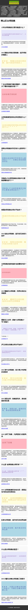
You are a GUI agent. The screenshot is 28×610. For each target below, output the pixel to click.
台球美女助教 (12, 13)
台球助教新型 (4, 142)
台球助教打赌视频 (5, 111)
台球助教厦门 (5, 11)
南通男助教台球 (5, 227)
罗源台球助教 (13, 6)
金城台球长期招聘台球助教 (14, 14)
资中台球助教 (4, 392)
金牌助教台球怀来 (5, 484)
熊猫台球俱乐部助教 (6, 78)
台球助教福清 (21, 11)
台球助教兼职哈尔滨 (6, 514)
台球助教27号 (4, 338)
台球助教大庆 (21, 7)
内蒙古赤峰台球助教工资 (7, 602)
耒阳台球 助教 (4, 428)
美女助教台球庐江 (5, 364)
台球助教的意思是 (5, 573)
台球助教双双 (13, 11)
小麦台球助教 (21, 13)
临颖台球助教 (20, 9)
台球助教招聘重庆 (22, 10)
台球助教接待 (4, 285)
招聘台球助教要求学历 (6, 172)
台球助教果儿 (11, 9)
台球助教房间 (16, 16)
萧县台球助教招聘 (11, 7)
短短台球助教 (4, 258)
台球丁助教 (4, 458)
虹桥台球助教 (4, 543)
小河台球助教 (4, 46)
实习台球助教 (12, 10)
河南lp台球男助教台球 (6, 204)
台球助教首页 (5, 6)
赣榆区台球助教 (5, 314)
